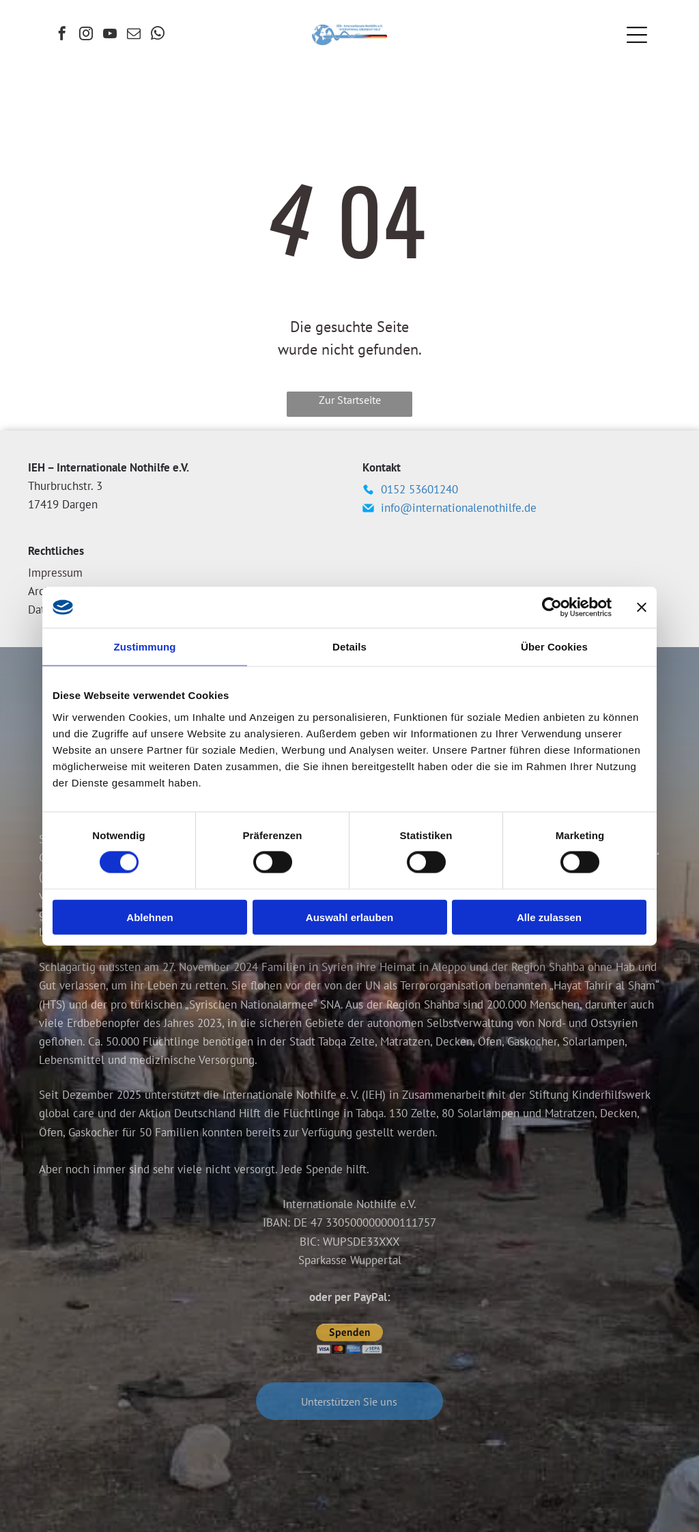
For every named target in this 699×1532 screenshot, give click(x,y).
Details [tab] (349, 647)
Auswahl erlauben (349, 916)
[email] (134, 35)
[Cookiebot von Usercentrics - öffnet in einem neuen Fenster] (552, 607)
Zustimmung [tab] (145, 647)
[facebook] (62, 35)
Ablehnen (149, 916)
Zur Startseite (350, 400)
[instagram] (86, 35)
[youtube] (110, 35)
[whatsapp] (157, 35)
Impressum (55, 572)
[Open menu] (637, 35)
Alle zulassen (549, 916)
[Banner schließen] (641, 607)
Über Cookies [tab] (554, 647)
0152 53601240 (419, 489)
